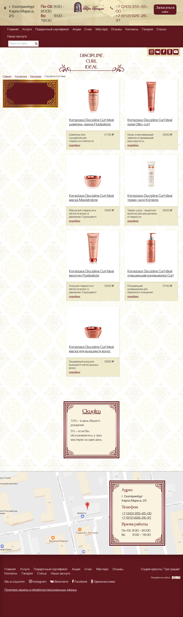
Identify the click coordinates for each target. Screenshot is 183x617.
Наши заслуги (17, 36)
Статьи (161, 29)
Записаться (165, 9)
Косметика (21, 76)
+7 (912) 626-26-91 (136, 517)
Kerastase (35, 76)
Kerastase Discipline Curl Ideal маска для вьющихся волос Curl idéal (91, 351)
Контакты (131, 29)
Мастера (102, 29)
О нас (88, 29)
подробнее (74, 145)
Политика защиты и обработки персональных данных (40, 590)
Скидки (91, 411)
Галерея (147, 29)
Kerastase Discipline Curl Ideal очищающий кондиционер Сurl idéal (150, 275)
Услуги (27, 29)
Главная (13, 29)
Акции (77, 29)
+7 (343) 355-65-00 (136, 513)
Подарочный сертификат (52, 29)
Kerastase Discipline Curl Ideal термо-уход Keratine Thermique (149, 200)
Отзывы (116, 29)
